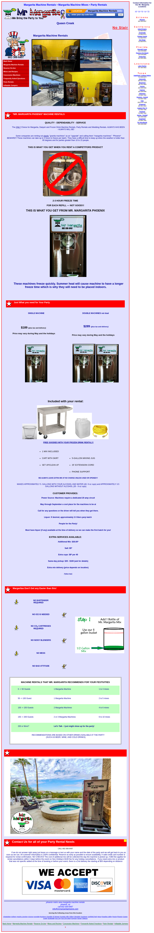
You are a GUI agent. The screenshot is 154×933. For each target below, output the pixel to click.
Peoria (114, 916)
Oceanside (142, 32)
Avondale (36, 916)
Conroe (142, 86)
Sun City (58, 918)
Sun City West (66, 918)
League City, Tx (142, 108)
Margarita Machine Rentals (13, 65)
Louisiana (142, 64)
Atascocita (142, 79)
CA (139, 11)
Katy (142, 101)
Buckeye (43, 916)
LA (145, 11)
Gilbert (71, 916)
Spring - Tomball (142, 115)
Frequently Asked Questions (14, 78)
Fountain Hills (64, 916)
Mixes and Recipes (10, 71)
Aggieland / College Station (142, 75)
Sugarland (142, 119)
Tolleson (85, 918)
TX (148, 11)
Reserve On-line (9, 68)
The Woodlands (142, 122)
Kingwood (142, 104)
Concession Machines (11, 75)
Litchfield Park (92, 916)
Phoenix (142, 19)
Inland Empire (142, 29)
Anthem (13, 916)
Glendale (77, 916)
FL (142, 11)
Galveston (142, 93)
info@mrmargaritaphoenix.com (65, 909)
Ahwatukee (7, 916)
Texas (142, 73)
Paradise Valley (107, 916)
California (142, 27)
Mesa (99, 916)
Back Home (7, 61)
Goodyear (84, 916)
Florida (142, 47)
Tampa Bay (142, 56)
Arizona (142, 17)
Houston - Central (142, 97)
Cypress (142, 90)
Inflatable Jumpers (10, 85)
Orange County (142, 36)
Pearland (142, 111)
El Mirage (56, 916)
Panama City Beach (142, 53)
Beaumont (142, 83)
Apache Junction (22, 916)
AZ (136, 11)
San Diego (142, 40)
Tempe (79, 918)
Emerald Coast (142, 49)
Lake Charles (142, 66)
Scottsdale (51, 918)
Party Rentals (8, 82)
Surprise (74, 918)
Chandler (49, 916)
